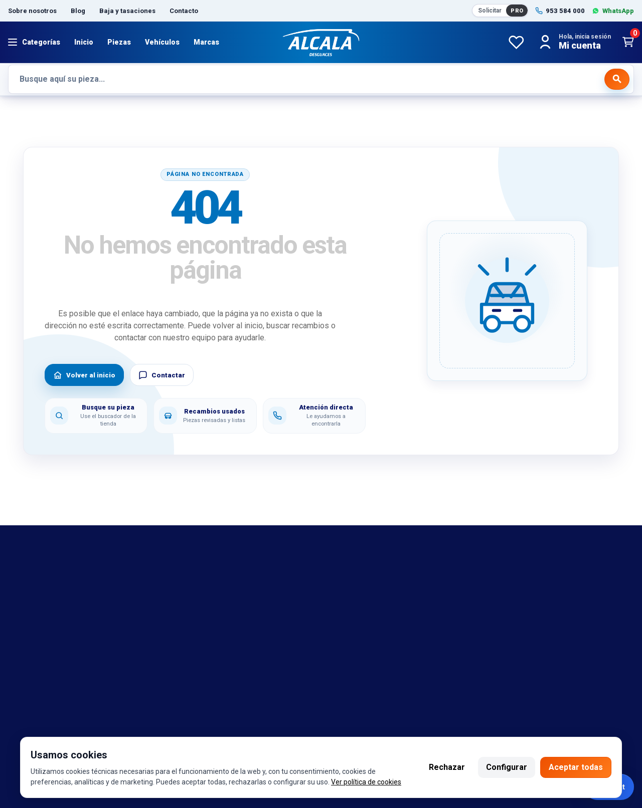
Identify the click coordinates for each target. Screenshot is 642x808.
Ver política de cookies (366, 782)
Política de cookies (202, 607)
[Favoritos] (516, 42)
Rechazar (447, 767)
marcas (21, 592)
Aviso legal (188, 577)
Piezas (119, 42)
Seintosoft (419, 724)
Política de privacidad (206, 622)
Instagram (259, 724)
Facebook (219, 724)
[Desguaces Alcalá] (321, 42)
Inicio (83, 42)
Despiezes (27, 666)
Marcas (206, 42)
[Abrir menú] (34, 42)
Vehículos (162, 42)
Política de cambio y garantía (219, 592)
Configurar (506, 767)
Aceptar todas (576, 767)
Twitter (294, 724)
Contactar (161, 374)
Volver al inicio (84, 374)
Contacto (184, 11)
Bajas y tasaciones (42, 577)
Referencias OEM (39, 607)
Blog (78, 11)
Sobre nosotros (32, 11)
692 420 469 (142, 724)
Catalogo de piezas (43, 651)
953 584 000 (62, 724)
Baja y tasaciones (127, 11)
